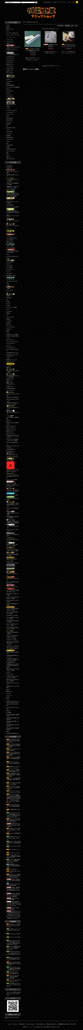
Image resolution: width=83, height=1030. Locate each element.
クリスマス (9, 232)
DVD (7, 143)
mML (8, 116)
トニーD (8, 303)
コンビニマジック (10, 50)
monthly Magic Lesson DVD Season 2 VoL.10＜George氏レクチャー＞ (13, 741)
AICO (8, 154)
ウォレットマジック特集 (12, 479)
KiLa (7, 292)
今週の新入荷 (9, 166)
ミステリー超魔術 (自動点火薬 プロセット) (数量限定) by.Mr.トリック (13, 861)
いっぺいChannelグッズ (12, 237)
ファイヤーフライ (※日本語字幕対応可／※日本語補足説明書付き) (14, 843)
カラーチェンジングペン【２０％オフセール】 (68, 45)
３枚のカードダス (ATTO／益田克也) (13, 898)
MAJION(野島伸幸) (10, 85)
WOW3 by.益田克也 (11, 388)
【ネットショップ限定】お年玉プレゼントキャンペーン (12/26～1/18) (14, 993)
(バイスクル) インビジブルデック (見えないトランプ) (14, 980)
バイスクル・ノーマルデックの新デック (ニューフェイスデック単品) (13, 642)
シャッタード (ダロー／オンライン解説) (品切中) (13, 884)
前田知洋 (8, 319)
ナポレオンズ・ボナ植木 (12, 307)
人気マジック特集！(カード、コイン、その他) (13, 624)
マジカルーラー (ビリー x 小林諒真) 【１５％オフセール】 (33, 50)
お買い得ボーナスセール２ (12, 454)
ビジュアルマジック (11, 343)
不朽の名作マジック (11, 451)
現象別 (8, 330)
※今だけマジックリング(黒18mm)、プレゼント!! (12, 470)
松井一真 (8, 89)
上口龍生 (8, 288)
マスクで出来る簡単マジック (13, 54)
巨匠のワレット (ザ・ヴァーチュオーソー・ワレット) (13, 767)
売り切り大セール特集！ (12, 639)
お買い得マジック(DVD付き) (12, 397)
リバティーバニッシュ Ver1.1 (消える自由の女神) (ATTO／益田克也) (13, 976)
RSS (71, 1024)
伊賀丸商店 (9, 100)
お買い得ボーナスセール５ (32, 22)
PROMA (8, 83)
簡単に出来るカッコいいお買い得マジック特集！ (13, 669)
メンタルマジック (10, 56)
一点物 (8, 357)
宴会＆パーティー (10, 29)
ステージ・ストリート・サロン (13, 34)
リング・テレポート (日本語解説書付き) (13, 908)
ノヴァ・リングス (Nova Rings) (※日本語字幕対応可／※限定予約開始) (13, 753)
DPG (7, 283)
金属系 (8, 147)
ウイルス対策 (9, 365)
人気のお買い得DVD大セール (13, 733)
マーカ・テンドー (10, 317)
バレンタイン (9, 695)
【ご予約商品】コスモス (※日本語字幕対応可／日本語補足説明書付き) (13, 774)
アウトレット (9, 228)
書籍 (7, 152)
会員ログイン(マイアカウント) (60, 2)
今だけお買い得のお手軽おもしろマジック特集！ (13, 628)
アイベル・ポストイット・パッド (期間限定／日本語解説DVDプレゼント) (13, 856)
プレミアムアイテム (11, 247)
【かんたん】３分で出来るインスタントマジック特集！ (13, 439)
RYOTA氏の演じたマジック (12, 352)
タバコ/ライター (10, 139)
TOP (24, 22)
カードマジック (10, 39)
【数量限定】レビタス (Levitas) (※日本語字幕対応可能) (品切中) (13, 866)
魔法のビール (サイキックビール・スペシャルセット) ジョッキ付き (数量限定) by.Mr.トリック (14, 953)
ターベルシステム (10, 390)
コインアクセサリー (11, 151)
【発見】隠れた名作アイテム (13, 563)
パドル (8, 699)
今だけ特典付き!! (10, 239)
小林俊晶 (8, 295)
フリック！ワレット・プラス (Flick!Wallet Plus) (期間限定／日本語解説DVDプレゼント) (13, 968)
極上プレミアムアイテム (12, 559)
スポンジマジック (10, 60)
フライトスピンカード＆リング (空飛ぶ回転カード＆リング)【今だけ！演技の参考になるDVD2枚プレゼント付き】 (13, 815)
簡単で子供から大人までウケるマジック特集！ (13, 680)
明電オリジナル (10, 72)
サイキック (9, 345)
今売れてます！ (10, 199)
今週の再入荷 (9, 167)
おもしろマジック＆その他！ (13, 206)
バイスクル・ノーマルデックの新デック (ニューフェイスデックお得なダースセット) (13, 647)
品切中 (8, 731)
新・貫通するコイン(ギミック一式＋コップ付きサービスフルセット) (14, 985)
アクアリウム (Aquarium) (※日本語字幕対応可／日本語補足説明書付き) (13, 745)
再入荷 (8, 27)
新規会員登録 (48, 2)
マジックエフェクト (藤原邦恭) (13, 87)
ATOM (74, 1024)
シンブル (8, 693)
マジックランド (10, 114)
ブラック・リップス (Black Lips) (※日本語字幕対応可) (13, 763)
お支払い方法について (41, 1024)
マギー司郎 (9, 321)
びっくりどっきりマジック (12, 341)
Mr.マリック (9, 324)
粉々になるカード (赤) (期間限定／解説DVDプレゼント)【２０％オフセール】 (13, 820)
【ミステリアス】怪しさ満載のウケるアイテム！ (13, 590)
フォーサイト (9, 121)
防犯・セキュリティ (11, 158)
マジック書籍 (9, 267)
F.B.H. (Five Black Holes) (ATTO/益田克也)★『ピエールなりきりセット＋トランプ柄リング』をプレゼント (14, 903)
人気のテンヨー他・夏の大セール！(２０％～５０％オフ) (13, 490)
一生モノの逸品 (10, 460)
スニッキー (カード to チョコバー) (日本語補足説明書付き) (13, 806)
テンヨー (8, 108)
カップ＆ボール (10, 62)
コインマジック (10, 41)
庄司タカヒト (9, 297)
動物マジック (9, 381)
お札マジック (9, 43)
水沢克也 (8, 323)
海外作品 (8, 123)
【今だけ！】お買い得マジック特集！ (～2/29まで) (13, 636)
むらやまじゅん (10, 91)
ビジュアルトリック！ (11, 566)
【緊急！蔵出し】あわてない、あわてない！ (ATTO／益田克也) (13, 825)
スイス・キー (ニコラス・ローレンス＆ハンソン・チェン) (13, 791)
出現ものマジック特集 (11, 483)
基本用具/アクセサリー (11, 149)
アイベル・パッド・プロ (13, 852)
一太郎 (8, 284)
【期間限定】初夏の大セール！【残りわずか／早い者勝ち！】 (13, 212)
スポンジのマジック (11, 347)
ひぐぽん (8, 79)
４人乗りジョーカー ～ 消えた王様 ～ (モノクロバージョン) (13, 838)
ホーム (9, 1024)
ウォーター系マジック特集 (12, 494)
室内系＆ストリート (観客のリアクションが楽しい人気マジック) (13, 336)
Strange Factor (10, 118)
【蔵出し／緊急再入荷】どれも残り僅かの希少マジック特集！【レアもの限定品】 (13, 195)
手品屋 (8, 106)
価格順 (72, 25)
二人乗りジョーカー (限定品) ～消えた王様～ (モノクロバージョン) (13, 830)
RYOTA (8, 93)
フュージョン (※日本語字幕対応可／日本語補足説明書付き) (13, 758)
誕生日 (8, 689)
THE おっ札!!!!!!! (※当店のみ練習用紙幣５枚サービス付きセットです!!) (14, 963)
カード (8, 31)
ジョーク (8, 129)
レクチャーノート (10, 269)
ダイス (8, 332)
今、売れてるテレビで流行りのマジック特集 (13, 251)
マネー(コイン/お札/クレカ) (12, 33)
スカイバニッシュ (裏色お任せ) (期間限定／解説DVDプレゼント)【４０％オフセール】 (14, 876)
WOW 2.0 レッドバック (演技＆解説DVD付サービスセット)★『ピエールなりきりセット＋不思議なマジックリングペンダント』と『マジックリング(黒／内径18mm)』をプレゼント (14, 914)
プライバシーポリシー (30, 1024)
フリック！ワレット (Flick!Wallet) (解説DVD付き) (12, 972)
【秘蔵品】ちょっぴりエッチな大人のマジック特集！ (13, 187)
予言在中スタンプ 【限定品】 (50, 45)
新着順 (76, 25)
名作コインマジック (11, 433)
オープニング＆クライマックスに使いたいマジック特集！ (13, 549)
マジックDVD (9, 74)
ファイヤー (9, 263)
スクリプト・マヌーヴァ (12, 110)
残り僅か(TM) (9, 120)
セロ (7, 299)
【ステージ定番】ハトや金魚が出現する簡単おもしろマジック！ (13, 505)
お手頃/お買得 (9, 145)
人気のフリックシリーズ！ (12, 586)
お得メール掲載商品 (11, 189)
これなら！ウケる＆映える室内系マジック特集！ (13, 597)
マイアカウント (14, 1024)
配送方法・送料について (52, 1024)
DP (7, 125)
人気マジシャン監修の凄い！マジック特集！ (13, 612)
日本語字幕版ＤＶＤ (11, 449)
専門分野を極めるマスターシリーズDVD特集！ (13, 376)
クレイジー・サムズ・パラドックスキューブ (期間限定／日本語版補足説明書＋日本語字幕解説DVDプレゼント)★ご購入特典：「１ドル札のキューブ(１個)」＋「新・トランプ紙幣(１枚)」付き (14, 798)
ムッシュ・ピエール (11, 326)
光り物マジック (10, 386)
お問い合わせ (22, 1024)
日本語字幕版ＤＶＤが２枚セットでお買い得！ (13, 517)
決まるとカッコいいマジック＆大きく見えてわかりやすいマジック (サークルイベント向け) (13, 703)
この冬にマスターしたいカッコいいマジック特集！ (13, 676)
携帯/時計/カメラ (10, 137)
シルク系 (8, 672)
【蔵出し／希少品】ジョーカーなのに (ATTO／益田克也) (13, 880)
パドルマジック (10, 66)
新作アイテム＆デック (11, 427)
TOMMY (8, 305)
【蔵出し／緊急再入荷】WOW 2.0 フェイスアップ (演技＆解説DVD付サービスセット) (13, 889)
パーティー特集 (10, 245)
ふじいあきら (9, 311)
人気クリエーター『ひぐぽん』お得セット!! (12, 355)
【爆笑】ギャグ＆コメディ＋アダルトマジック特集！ (13, 403)
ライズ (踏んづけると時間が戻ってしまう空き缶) (13, 783)
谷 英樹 (8, 301)
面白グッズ (9, 156)
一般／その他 (9, 131)
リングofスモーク (12, 869)
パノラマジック (10, 94)
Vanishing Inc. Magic (11, 127)
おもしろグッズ (10, 339)
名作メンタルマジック (11, 426)
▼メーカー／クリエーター (12, 281)
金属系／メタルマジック (12, 49)
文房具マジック (10, 70)
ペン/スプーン (9, 133)
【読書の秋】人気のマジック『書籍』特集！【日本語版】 (13, 522)
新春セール (9, 420)
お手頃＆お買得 (10, 205)
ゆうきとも (9, 328)
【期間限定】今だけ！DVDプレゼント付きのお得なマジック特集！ (13, 665)
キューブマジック (10, 58)
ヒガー (8, 309)
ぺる (7, 315)
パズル (8, 141)
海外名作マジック (10, 379)
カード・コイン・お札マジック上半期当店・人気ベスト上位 (13, 476)
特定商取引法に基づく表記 (63, 1024)
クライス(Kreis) (10, 96)
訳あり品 (8, 710)
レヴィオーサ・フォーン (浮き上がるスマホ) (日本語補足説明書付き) (13, 787)
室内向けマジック (10, 64)
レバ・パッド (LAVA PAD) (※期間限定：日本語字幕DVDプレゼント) (13, 779)
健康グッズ (9, 367)
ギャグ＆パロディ (10, 68)
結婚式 (8, 697)
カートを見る (74, 2)
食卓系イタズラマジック (12, 359)
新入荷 (8, 25)
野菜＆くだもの (10, 241)
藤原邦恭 (8, 313)
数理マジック (9, 691)
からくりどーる (10, 290)
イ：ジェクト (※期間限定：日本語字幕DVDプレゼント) (13, 770)
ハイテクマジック (10, 384)
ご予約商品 (9, 712)
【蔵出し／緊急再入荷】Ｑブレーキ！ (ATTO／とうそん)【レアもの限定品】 (13, 895)
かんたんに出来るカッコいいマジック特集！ (13, 618)
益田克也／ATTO (10, 77)
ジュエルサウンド (10, 112)
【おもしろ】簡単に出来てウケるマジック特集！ (13, 609)
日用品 (8, 258)
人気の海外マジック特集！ (12, 615)
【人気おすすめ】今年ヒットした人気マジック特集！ (13, 659)
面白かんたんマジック (11, 104)
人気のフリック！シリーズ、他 (13, 47)
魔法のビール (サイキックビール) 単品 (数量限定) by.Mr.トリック (13, 959)
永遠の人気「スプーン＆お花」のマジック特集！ (12, 545)
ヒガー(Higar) (9, 81)
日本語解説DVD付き (11, 662)
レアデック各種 (10, 561)
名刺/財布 (9, 135)
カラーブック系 (10, 674)
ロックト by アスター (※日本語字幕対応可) (13, 749)
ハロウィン (9, 236)
